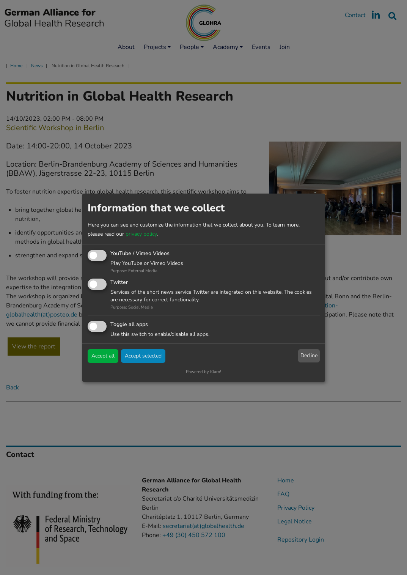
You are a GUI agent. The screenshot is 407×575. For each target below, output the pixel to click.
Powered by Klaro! (203, 372)
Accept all (103, 355)
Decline (308, 355)
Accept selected (143, 355)
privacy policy (141, 234)
